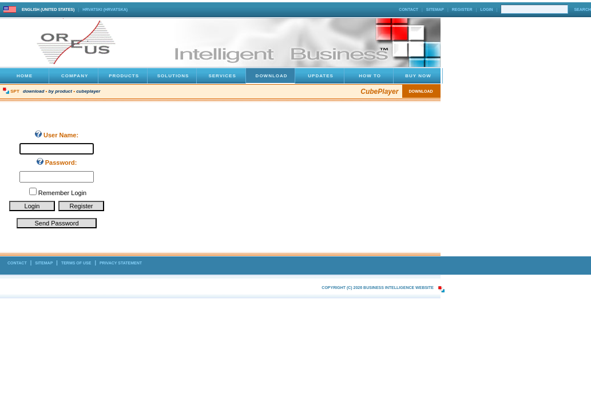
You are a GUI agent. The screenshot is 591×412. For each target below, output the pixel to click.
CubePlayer (88, 91)
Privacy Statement (121, 263)
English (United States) (48, 9)
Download (33, 91)
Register (462, 9)
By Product (60, 91)
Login (486, 9)
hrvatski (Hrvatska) (105, 9)
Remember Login (62, 192)
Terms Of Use (76, 263)
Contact (408, 9)
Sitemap (435, 9)
